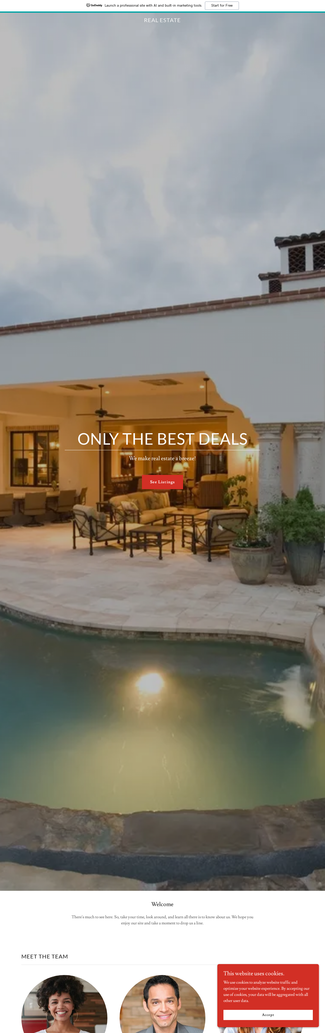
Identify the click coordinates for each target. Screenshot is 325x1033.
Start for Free (222, 5)
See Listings (162, 482)
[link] (163, 20)
